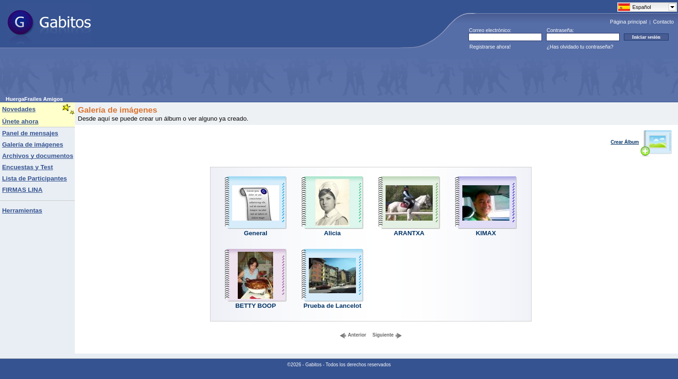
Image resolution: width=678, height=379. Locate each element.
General (255, 233)
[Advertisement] (177, 75)
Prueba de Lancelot (332, 305)
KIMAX (486, 233)
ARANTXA (409, 233)
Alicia (332, 233)
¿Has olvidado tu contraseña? (580, 46)
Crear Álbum (641, 142)
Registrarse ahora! (490, 46)
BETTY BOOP (255, 305)
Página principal (628, 22)
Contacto (663, 22)
